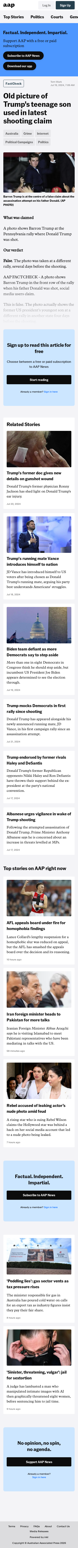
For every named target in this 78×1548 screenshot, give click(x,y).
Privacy (24, 1526)
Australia (11, 133)
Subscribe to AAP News (23, 55)
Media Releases (39, 1531)
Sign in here (51, 391)
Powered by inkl (39, 1537)
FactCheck (14, 83)
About (48, 1526)
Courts (57, 16)
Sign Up (65, 5)
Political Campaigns (19, 142)
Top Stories (13, 16)
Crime (28, 133)
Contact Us (63, 1526)
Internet (43, 133)
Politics (37, 16)
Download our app (19, 66)
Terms (11, 1526)
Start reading (39, 380)
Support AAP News (39, 1462)
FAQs (36, 1526)
